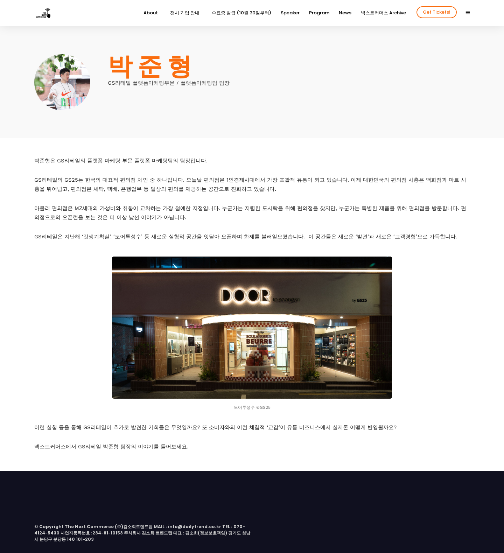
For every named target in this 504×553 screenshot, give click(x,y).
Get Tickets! (436, 12)
